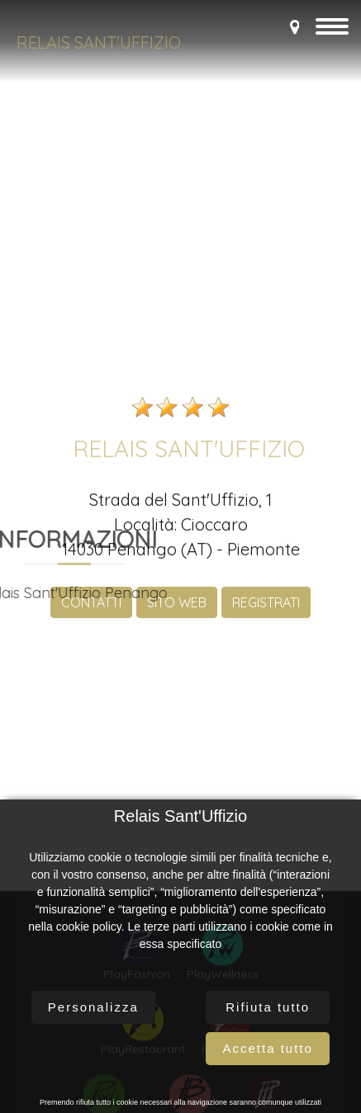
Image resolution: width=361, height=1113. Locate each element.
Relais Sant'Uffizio (99, 42)
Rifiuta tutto (268, 1007)
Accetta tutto (267, 1048)
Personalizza (93, 1007)
